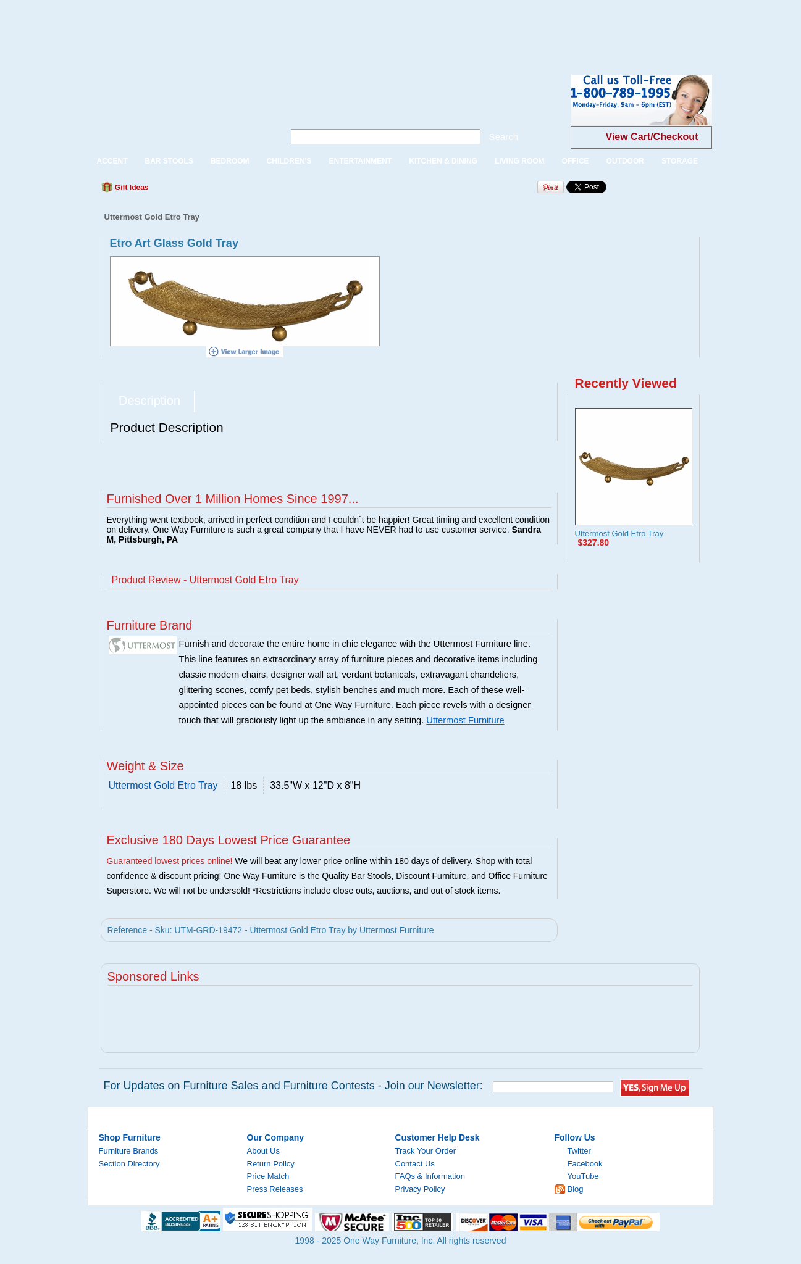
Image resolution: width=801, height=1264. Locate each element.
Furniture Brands (129, 1150)
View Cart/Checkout (652, 136)
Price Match (268, 1176)
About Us (263, 1150)
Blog (576, 1189)
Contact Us (415, 1163)
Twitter (579, 1150)
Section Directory (129, 1163)
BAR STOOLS (169, 161)
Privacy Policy (420, 1189)
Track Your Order (425, 1150)
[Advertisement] (225, 28)
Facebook (585, 1163)
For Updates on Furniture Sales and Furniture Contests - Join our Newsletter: (293, 1085)
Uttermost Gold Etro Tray (619, 533)
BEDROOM (230, 161)
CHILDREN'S (289, 161)
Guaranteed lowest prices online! (170, 861)
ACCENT (112, 161)
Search (504, 136)
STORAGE (679, 161)
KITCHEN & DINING (443, 161)
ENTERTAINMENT (360, 161)
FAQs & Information (430, 1176)
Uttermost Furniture (465, 720)
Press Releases (275, 1189)
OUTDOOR (625, 161)
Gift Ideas (131, 187)
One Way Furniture (179, 110)
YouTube (583, 1176)
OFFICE (575, 161)
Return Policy (271, 1163)
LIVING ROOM (520, 161)
